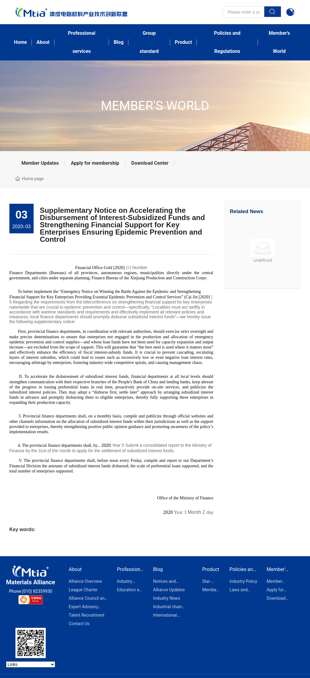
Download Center (150, 163)
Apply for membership (95, 163)
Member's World (155, 105)
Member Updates (40, 163)
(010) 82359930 (37, 591)
